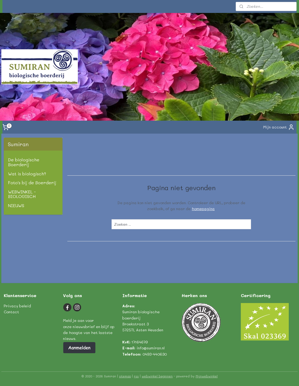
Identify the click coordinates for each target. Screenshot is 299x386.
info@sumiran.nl (151, 347)
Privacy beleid (17, 305)
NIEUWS (16, 205)
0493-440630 (154, 354)
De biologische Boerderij (23, 162)
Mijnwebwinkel (207, 376)
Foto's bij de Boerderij (32, 182)
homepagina (203, 208)
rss (136, 376)
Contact (11, 311)
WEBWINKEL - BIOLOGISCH (22, 194)
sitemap (125, 376)
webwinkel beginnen (157, 376)
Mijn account (278, 127)
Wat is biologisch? (27, 173)
